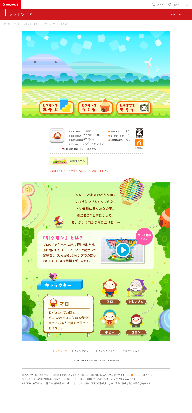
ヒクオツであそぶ (81, 351)
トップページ (60, 351)
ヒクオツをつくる (105, 351)
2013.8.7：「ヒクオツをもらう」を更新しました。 (80, 170)
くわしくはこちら (143, 375)
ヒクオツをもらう (129, 351)
